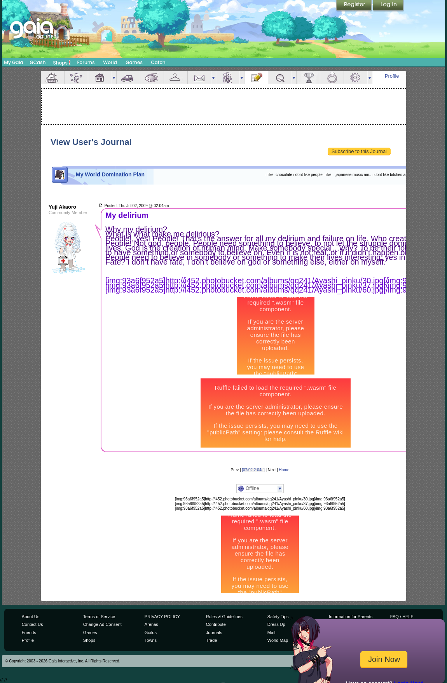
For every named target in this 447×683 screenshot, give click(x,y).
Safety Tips (278, 616)
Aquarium (152, 77)
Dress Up (276, 624)
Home (284, 470)
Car (128, 77)
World (110, 62)
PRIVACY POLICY (162, 616)
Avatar (76, 77)
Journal (256, 77)
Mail (199, 77)
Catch (158, 62)
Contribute (216, 624)
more (114, 77)
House (100, 77)
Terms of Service (99, 616)
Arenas (151, 624)
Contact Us (32, 624)
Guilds (151, 632)
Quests (280, 77)
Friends (227, 77)
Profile (392, 76)
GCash (38, 62)
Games (134, 62)
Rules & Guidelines (224, 616)
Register (354, 6)
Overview (52, 77)
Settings (355, 77)
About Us (30, 616)
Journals (214, 632)
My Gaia (13, 62)
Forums (85, 62)
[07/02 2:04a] (253, 470)
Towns (151, 640)
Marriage (332, 77)
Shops (62, 62)
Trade (211, 640)
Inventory (175, 77)
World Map (277, 640)
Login (388, 6)
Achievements (308, 77)
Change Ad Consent (102, 624)
